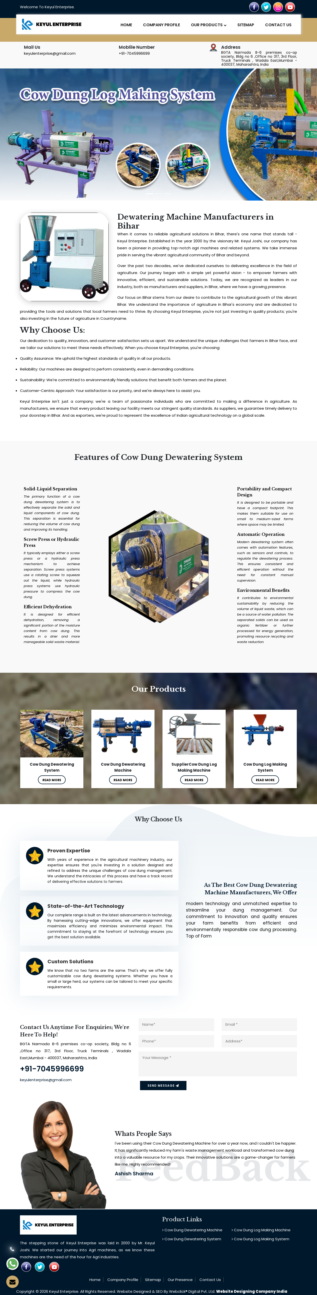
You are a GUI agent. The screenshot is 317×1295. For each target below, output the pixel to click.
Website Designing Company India (251, 1291)
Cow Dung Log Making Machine (261, 1229)
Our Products (208, 25)
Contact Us (278, 25)
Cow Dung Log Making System (260, 1238)
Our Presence (180, 1279)
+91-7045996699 (134, 53)
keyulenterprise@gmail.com (50, 53)
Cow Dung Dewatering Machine (192, 1229)
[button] (24, 134)
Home (126, 25)
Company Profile (161, 25)
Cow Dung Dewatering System (191, 1238)
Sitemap (245, 25)
